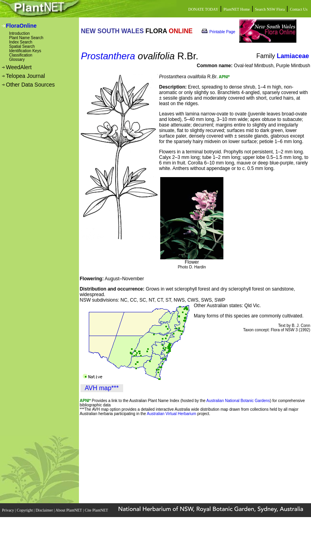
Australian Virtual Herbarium (171, 414)
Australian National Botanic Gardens (238, 400)
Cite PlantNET (97, 510)
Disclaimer (45, 510)
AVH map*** (102, 388)
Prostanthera (108, 56)
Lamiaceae (293, 56)
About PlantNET (69, 510)
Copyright (25, 510)
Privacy (8, 510)
